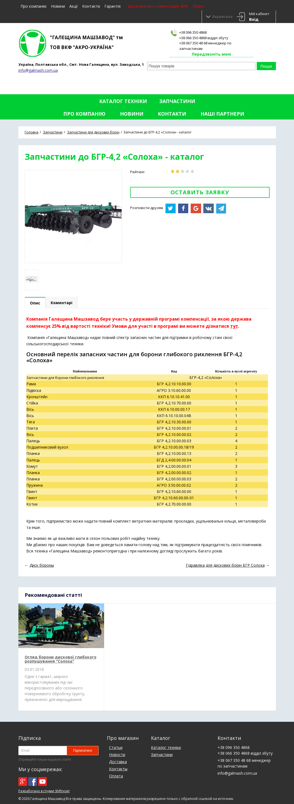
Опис (35, 303)
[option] (31, 279)
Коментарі (61, 302)
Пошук (266, 66)
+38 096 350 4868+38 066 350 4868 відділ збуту (203, 35)
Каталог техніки (123, 101)
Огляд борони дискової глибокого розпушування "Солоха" (60, 659)
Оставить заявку (199, 192)
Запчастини (177, 101)
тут (234, 326)
